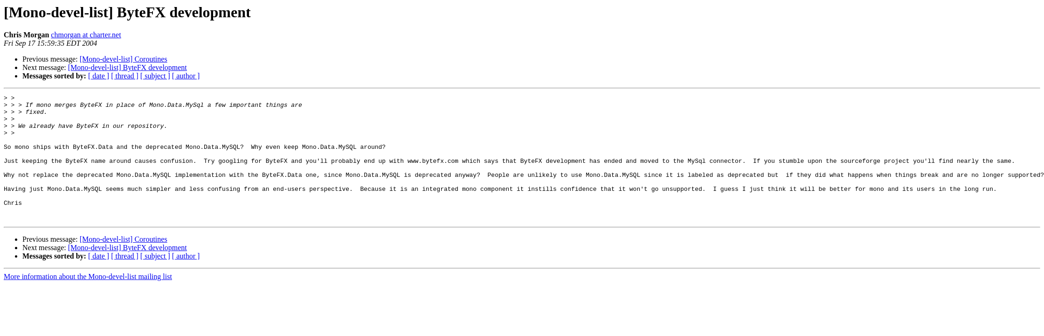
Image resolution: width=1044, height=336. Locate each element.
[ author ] (186, 76)
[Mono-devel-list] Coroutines (123, 59)
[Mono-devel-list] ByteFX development (127, 67)
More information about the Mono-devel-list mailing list (88, 302)
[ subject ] (155, 76)
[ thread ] (124, 76)
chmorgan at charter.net (86, 35)
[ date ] (98, 76)
